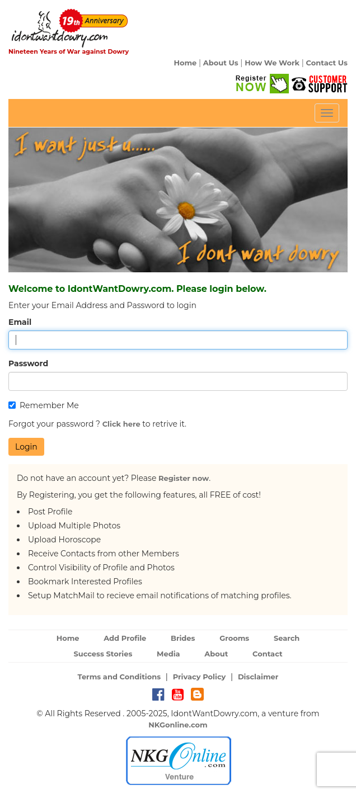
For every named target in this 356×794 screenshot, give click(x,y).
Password (28, 363)
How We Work (272, 62)
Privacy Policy (199, 676)
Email (19, 322)
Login (26, 447)
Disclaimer (258, 676)
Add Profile (125, 638)
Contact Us (327, 62)
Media (168, 653)
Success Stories (102, 653)
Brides (183, 638)
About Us (220, 62)
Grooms (234, 638)
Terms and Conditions (119, 676)
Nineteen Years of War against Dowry (68, 51)
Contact (267, 653)
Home (185, 62)
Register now (183, 478)
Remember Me (43, 405)
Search (286, 638)
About (216, 653)
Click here (121, 423)
